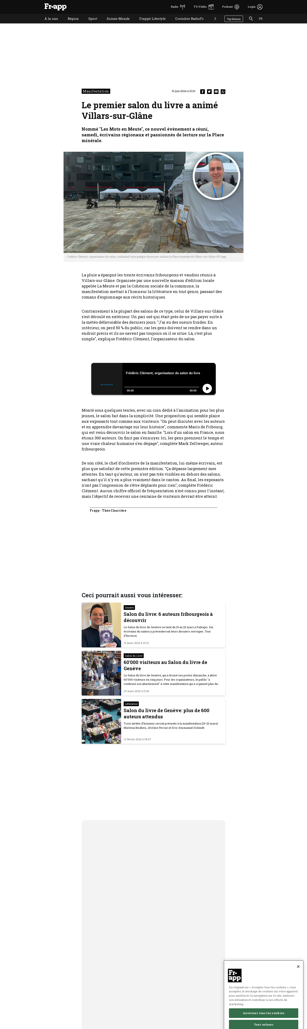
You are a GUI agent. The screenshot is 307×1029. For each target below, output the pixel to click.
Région (70, 24)
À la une (48, 24)
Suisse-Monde (115, 24)
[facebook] (202, 91)
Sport (89, 24)
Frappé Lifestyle (149, 24)
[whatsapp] (223, 91)
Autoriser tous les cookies (263, 1021)
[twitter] (209, 91)
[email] (216, 91)
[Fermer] (298, 974)
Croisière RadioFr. (186, 24)
